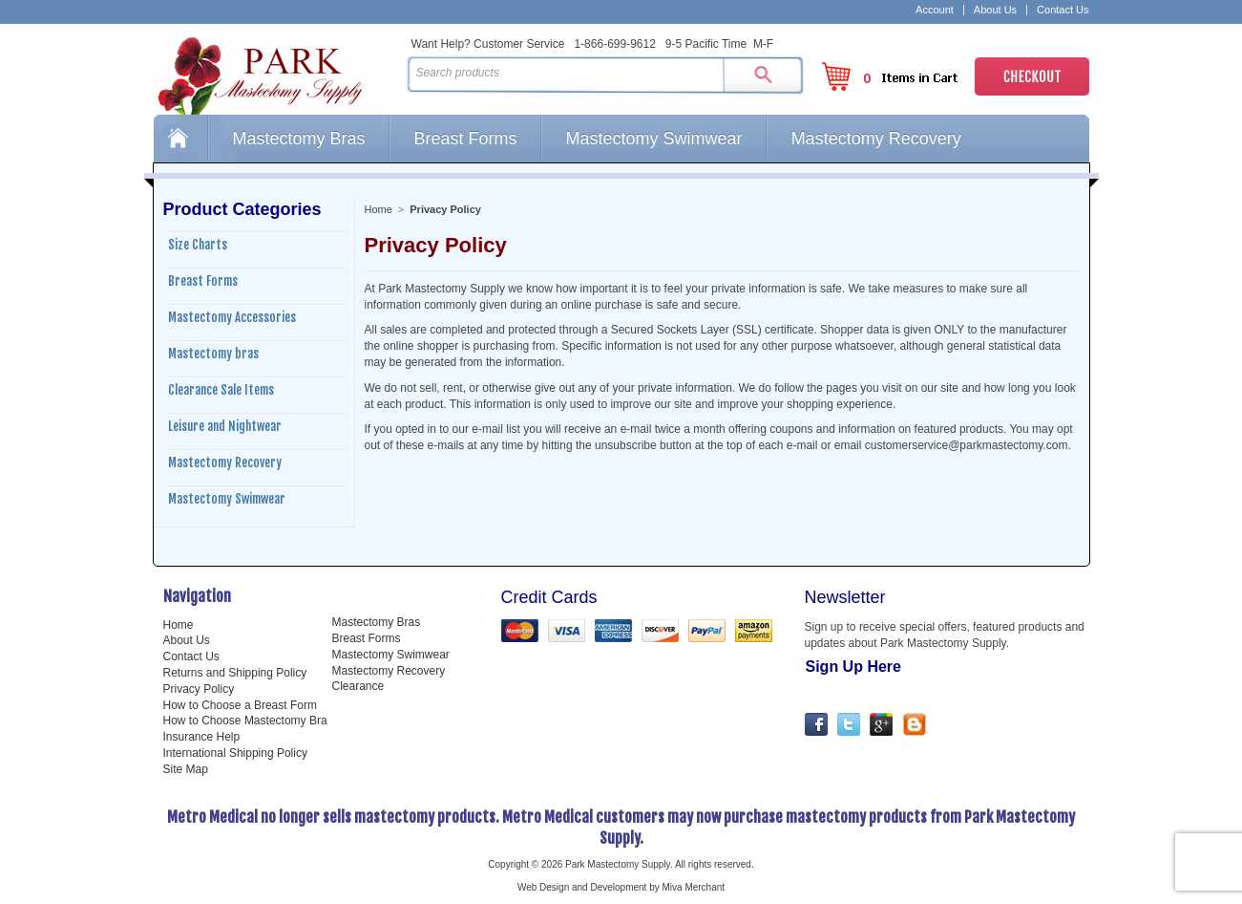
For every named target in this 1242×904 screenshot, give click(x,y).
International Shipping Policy (235, 753)
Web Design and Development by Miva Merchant (621, 887)
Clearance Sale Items (221, 390)
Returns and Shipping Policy (235, 672)
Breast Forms (465, 138)
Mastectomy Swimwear (654, 138)
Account (935, 10)
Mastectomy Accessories (232, 317)
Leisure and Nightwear (225, 426)
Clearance (358, 686)
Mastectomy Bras (299, 138)
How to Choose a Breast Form (240, 705)
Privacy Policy (199, 689)
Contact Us (1062, 10)
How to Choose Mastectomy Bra (245, 720)
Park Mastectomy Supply (276, 73)
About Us (995, 10)
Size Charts (197, 244)
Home (180, 138)
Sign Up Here (853, 666)
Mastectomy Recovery (876, 138)
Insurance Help (202, 736)
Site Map (185, 769)
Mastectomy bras (213, 353)
